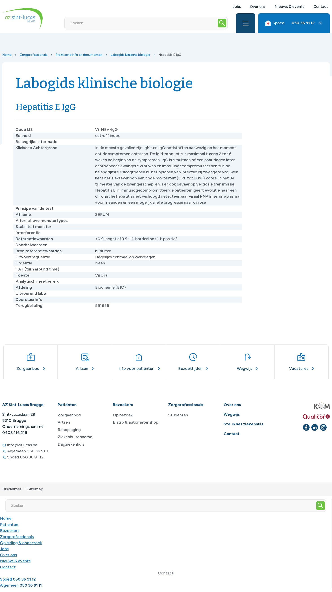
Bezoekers (9, 530)
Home (6, 55)
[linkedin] (314, 427)
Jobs (237, 6)
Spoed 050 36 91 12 (25, 457)
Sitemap (35, 489)
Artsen (64, 422)
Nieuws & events (289, 6)
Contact (320, 6)
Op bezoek (123, 415)
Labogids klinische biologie (130, 55)
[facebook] (306, 427)
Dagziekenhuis (71, 444)
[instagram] (323, 427)
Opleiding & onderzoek (21, 542)
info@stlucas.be (22, 444)
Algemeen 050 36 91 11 (28, 451)
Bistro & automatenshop (135, 422)
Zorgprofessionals (33, 55)
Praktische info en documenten (79, 55)
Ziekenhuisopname (75, 436)
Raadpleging (69, 429)
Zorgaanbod (69, 415)
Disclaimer (12, 489)
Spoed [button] (290, 23)
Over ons (258, 6)
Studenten (178, 415)
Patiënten (9, 524)
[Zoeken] (141, 23)
